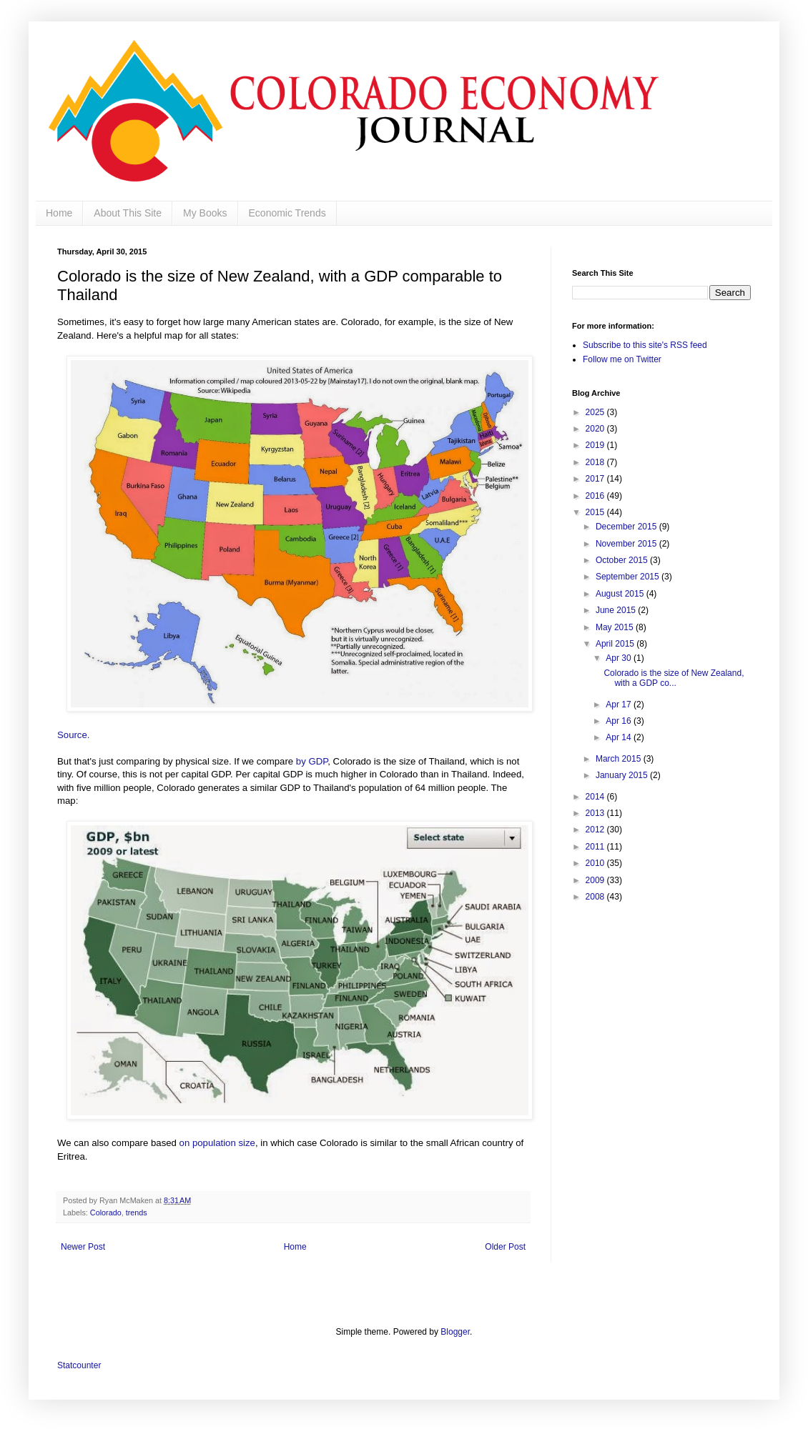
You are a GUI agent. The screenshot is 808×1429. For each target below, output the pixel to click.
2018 (596, 462)
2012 (596, 830)
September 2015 (628, 577)
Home (59, 213)
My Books (205, 213)
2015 (596, 512)
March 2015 (620, 759)
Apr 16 (620, 721)
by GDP (311, 761)
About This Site (128, 213)
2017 (596, 479)
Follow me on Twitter (622, 359)
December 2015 (627, 527)
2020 (596, 429)
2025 (596, 412)
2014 (596, 797)
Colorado (106, 1212)
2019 (596, 445)
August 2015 (621, 594)
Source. (74, 735)
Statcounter (79, 1365)
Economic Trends (287, 213)
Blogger (455, 1332)
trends (136, 1212)
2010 (596, 863)
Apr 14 (620, 737)
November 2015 (627, 544)
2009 (596, 880)
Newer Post (83, 1247)
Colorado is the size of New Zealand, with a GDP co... (673, 678)
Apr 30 (620, 658)
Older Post (505, 1247)
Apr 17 (620, 704)
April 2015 (616, 644)
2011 (596, 847)
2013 (596, 813)
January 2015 (623, 775)
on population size (217, 1142)
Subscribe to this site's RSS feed (645, 345)
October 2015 (623, 560)
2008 (596, 897)
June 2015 (617, 610)
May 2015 (616, 627)
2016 (596, 496)
